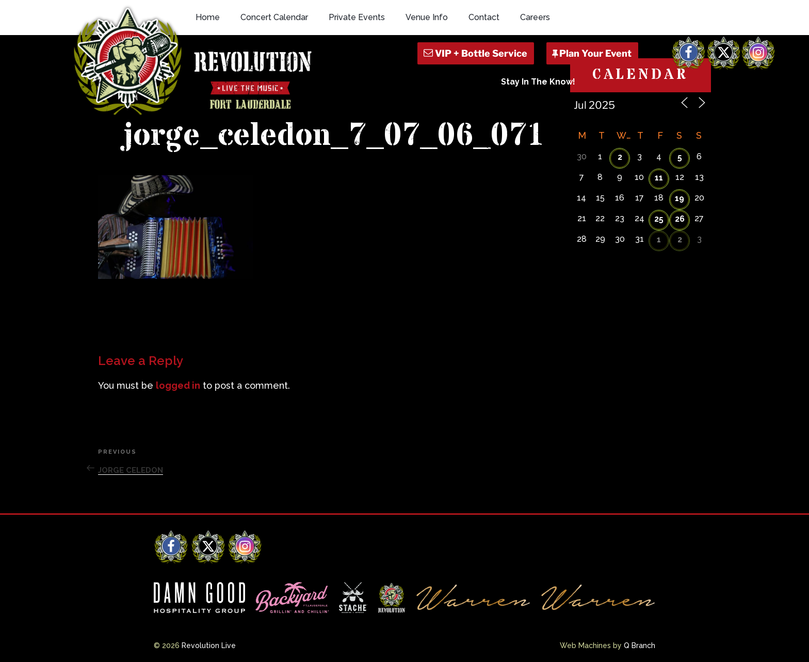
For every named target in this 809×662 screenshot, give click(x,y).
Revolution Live (209, 645)
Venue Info (427, 17)
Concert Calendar (274, 17)
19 (679, 198)
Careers (535, 17)
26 (680, 219)
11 (659, 178)
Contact (483, 17)
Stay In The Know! (538, 82)
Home (208, 17)
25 (659, 219)
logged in (178, 385)
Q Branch (639, 645)
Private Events (357, 17)
